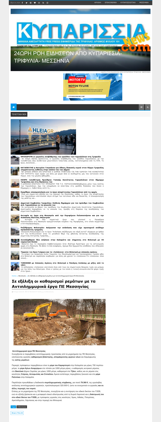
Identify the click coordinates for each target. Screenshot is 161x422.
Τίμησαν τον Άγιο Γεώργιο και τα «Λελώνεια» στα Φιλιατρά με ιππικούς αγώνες (59, 252)
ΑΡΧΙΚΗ (97, 2)
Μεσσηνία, (50, 292)
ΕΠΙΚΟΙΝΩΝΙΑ (111, 2)
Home (14, 276)
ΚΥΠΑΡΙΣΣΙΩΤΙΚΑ (128, 2)
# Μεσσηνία (21, 407)
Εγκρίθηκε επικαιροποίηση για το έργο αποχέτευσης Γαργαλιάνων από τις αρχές (59, 192)
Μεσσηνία (22, 276)
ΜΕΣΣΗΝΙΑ (144, 2)
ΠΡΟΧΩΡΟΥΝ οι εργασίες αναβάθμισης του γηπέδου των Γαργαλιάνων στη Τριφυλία (61, 157)
